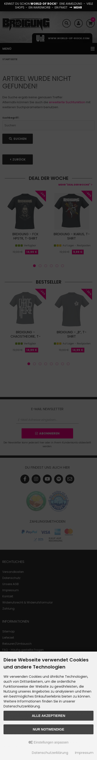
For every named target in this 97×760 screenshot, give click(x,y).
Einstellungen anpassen (49, 742)
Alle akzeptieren (48, 716)
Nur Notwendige (48, 729)
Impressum (84, 752)
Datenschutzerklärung (50, 752)
